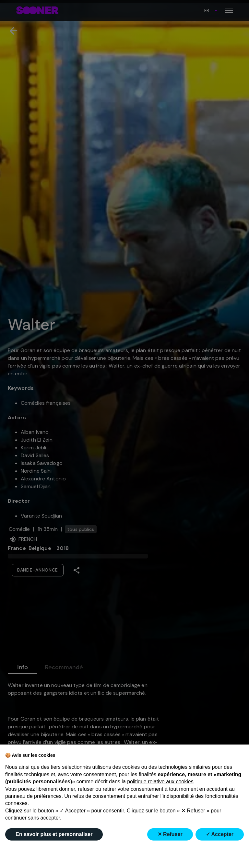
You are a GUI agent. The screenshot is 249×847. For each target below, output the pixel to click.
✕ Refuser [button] (170, 834)
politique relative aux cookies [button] (160, 781)
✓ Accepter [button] (219, 834)
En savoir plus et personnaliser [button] (54, 834)
